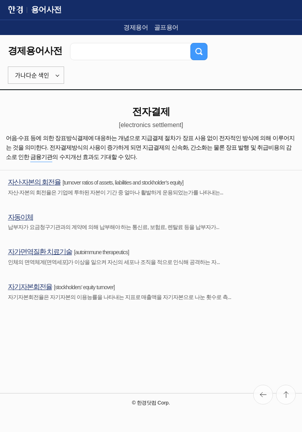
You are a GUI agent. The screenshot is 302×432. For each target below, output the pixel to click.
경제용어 (135, 27)
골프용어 (166, 27)
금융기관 (41, 156)
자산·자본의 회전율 (34, 182)
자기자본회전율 (30, 287)
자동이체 (20, 217)
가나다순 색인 (32, 75)
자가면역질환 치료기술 (40, 252)
